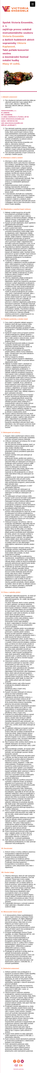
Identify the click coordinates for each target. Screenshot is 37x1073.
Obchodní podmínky (18, 1069)
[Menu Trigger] (32, 4)
